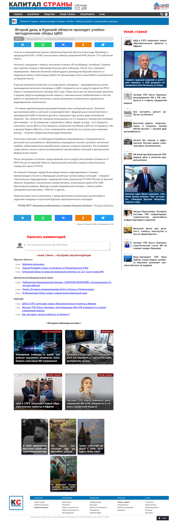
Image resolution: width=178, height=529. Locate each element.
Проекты (121, 496)
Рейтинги (121, 508)
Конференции (96, 500)
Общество (51, 14)
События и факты (43, 503)
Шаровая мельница (36, 266)
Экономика (104, 334)
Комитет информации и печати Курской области (70, 204)
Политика (67, 503)
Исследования (69, 511)
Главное (20, 14)
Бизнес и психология (98, 506)
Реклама (147, 508)
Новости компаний (125, 506)
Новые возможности (71, 508)
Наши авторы (149, 503)
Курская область (36, 38)
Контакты (148, 511)
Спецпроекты (89, 14)
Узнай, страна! (69, 14)
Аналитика (35, 14)
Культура (93, 503)
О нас (104, 14)
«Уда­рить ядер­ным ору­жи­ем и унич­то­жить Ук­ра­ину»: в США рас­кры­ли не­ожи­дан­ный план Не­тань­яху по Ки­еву (143, 82)
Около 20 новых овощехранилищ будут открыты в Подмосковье (61, 291)
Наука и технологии (52, 334)
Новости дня (41, 500)
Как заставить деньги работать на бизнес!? (49, 316)
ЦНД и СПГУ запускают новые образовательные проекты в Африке (62, 306)
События (40, 496)
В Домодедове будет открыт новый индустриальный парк (57, 295)
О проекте (148, 500)
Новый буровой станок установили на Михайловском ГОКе (58, 270)
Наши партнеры (150, 506)
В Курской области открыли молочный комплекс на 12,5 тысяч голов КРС (66, 274)
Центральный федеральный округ (62, 38)
